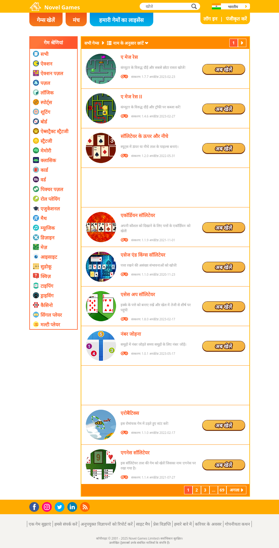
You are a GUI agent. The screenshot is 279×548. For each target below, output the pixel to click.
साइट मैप (143, 524)
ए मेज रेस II (131, 96)
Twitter (60, 507)
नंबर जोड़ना (131, 334)
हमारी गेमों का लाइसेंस (121, 20)
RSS (86, 506)
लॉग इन (210, 18)
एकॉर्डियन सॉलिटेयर (138, 215)
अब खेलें (223, 69)
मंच (76, 20)
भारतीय (233, 6)
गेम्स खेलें (46, 20)
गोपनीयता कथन (237, 524)
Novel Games (62, 7)
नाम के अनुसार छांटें (128, 43)
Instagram (48, 506)
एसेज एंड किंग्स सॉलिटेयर (143, 255)
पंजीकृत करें (236, 18)
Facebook (36, 506)
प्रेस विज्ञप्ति (162, 524)
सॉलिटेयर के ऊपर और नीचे (144, 136)
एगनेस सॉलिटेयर (135, 452)
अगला (242, 43)
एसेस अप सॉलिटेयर (138, 294)
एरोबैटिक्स (130, 413)
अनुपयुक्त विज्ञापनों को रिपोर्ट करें (107, 524)
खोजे (194, 6)
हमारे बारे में (183, 524)
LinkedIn (73, 507)
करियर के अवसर (208, 524)
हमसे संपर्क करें (65, 524)
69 (221, 490)
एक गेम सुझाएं (40, 524)
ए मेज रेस (129, 57)
